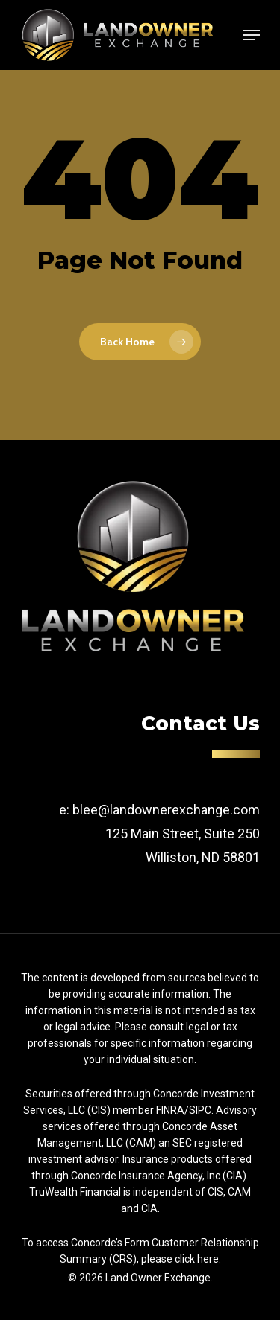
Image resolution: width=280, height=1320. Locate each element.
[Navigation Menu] (251, 35)
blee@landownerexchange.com (166, 809)
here (208, 1259)
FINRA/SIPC (183, 1110)
